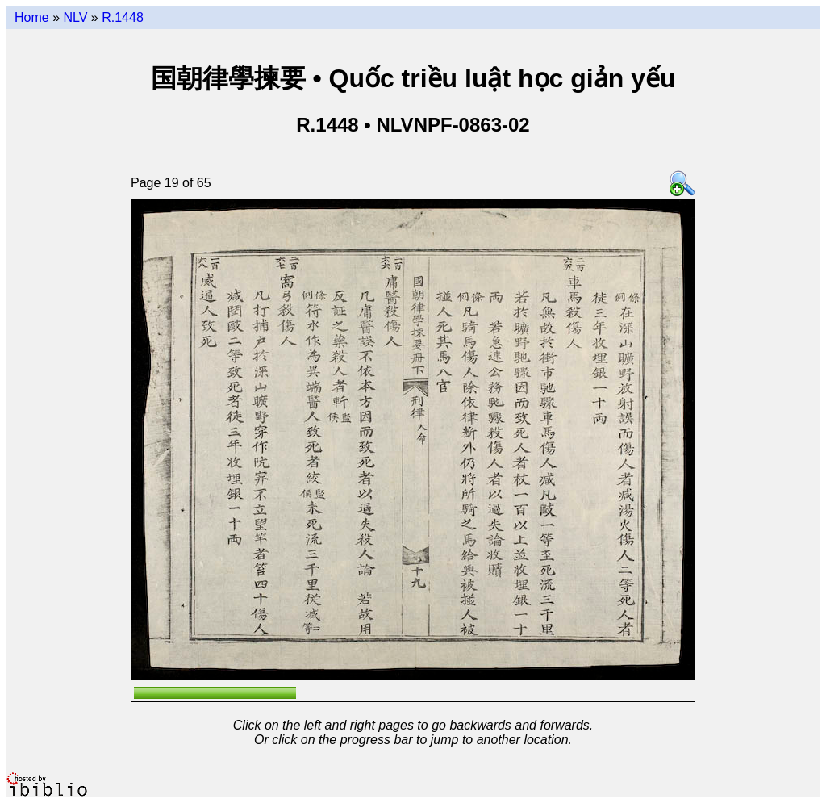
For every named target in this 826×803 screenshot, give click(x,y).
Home (32, 17)
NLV (75, 17)
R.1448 (123, 17)
